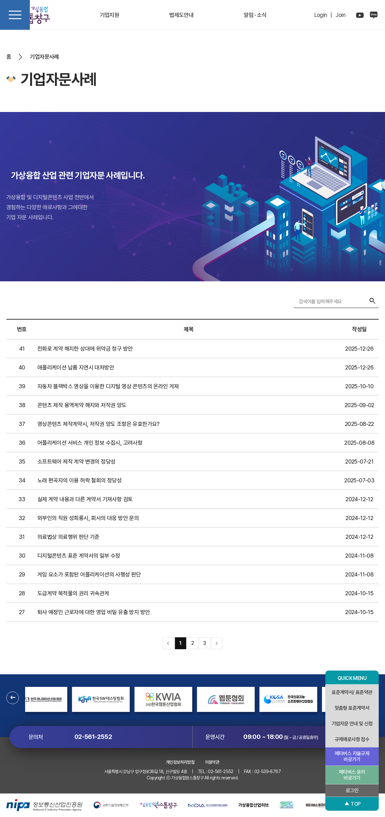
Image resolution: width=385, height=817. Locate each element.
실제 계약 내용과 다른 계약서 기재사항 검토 (85, 499)
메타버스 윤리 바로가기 (352, 775)
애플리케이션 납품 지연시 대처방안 (75, 367)
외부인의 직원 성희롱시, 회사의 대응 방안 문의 (88, 518)
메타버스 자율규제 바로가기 (352, 756)
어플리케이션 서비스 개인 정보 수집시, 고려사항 (89, 442)
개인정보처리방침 (180, 762)
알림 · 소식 (255, 15)
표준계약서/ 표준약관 (352, 692)
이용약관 (212, 762)
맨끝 (216, 643)
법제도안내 (181, 15)
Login (320, 15)
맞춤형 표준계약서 (352, 708)
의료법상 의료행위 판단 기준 (68, 536)
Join (340, 15)
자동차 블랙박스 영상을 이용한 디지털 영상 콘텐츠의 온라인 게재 (108, 386)
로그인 (352, 790)
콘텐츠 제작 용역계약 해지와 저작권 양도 (82, 405)
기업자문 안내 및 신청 (352, 724)
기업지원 (109, 15)
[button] (12, 698)
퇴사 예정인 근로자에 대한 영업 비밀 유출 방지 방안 (93, 612)
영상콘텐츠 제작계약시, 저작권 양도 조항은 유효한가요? (98, 424)
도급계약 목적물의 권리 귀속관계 (73, 593)
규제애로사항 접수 (352, 739)
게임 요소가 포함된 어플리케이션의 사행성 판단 (89, 574)
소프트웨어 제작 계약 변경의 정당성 (76, 461)
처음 (168, 643)
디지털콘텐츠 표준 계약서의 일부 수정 (78, 555)
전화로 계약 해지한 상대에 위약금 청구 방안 (85, 348)
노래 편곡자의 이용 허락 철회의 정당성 (79, 480)
